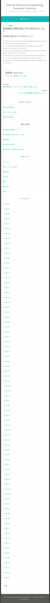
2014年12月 (7, 538)
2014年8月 (6, 553)
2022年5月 (6, 233)
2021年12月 (7, 243)
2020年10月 (7, 278)
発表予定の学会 (8, 117)
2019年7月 (6, 312)
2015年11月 (7, 484)
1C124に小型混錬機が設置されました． (32, 92)
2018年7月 (6, 356)
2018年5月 (6, 366)
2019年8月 (6, 307)
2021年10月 (7, 253)
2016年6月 (6, 455)
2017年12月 (7, 391)
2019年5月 (6, 317)
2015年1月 (6, 533)
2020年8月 (6, 283)
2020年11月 (7, 273)
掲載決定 (6, 172)
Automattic (24, 599)
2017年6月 (6, 410)
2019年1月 (6, 337)
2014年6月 (6, 563)
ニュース (6, 26)
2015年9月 (6, 494)
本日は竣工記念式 (9, 144)
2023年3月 (6, 219)
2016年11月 (7, 435)
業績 (10, 26)
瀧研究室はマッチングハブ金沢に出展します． (21, 85)
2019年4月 (6, 322)
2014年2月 (6, 573)
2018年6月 (6, 361)
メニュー (26, 19)
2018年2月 (6, 381)
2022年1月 (6, 238)
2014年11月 (7, 543)
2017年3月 (6, 425)
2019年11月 (7, 302)
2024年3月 (6, 204)
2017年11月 (7, 396)
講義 (4, 191)
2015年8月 (6, 499)
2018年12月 (7, 342)
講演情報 (6, 139)
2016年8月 (6, 450)
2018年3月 (6, 376)
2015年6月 (6, 509)
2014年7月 (6, 558)
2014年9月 (6, 548)
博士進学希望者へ (9, 107)
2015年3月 (6, 523)
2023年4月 (6, 214)
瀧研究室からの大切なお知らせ (13, 149)
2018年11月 (7, 347)
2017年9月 (6, 401)
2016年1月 (6, 474)
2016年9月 (6, 445)
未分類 (5, 177)
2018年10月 (7, 351)
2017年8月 (6, 405)
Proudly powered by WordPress (18, 597)
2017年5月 (6, 415)
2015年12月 (7, 479)
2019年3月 (6, 327)
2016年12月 (7, 430)
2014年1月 (6, 578)
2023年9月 (6, 209)
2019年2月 (6, 332)
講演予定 (6, 187)
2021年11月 (7, 248)
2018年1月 (6, 386)
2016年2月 (6, 469)
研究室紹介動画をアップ (11, 130)
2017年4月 (6, 420)
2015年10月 (7, 489)
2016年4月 (6, 460)
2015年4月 (6, 519)
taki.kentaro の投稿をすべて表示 (16, 76)
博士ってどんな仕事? (10, 112)
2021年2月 (6, 263)
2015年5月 (6, 514)
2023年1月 (6, 224)
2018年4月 (6, 371)
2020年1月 (6, 297)
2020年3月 (6, 292)
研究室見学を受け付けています (13, 135)
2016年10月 (7, 440)
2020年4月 (6, 288)
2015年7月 (6, 504)
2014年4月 (6, 568)
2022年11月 (7, 229)
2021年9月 (6, 258)
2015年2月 (6, 528)
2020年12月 (7, 268)
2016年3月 (6, 464)
